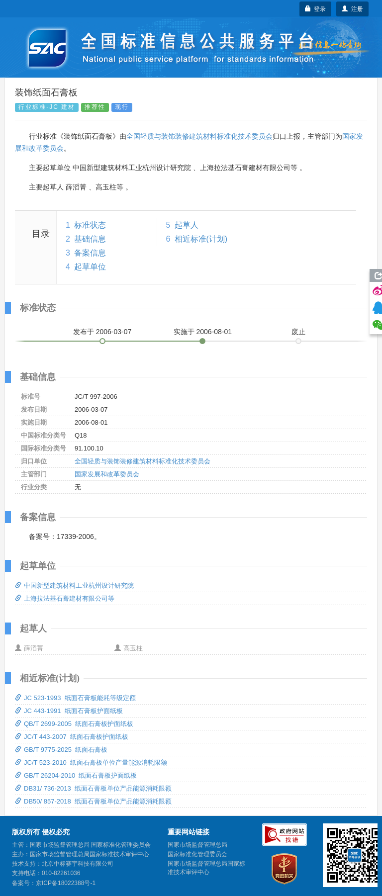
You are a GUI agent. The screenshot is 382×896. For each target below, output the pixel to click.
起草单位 (90, 267)
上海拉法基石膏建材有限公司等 (64, 598)
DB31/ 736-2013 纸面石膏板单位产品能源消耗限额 (93, 788)
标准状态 (90, 225)
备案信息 (90, 253)
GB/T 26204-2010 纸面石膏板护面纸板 (76, 775)
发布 (102, 332)
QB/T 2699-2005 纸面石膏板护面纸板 (74, 723)
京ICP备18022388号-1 (66, 883)
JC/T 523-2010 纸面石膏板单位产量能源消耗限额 (91, 762)
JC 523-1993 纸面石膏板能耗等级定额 (75, 698)
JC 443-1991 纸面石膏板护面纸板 (69, 711)
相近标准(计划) (201, 239)
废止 (298, 332)
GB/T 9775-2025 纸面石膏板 (61, 749)
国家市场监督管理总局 (197, 844)
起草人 (186, 225)
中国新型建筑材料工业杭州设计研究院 (74, 585)
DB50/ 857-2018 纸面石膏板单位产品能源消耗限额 (93, 801)
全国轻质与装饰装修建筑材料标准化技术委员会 (199, 136)
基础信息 (90, 239)
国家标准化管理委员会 (197, 854)
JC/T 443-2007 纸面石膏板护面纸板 (71, 736)
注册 (352, 8)
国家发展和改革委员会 (107, 474)
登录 (315, 8)
